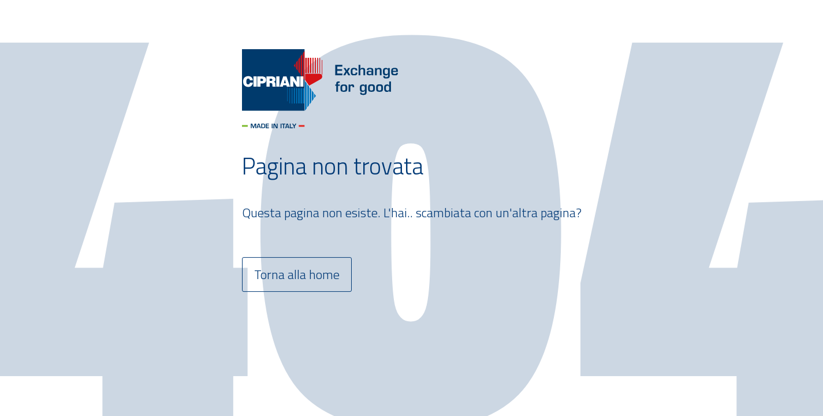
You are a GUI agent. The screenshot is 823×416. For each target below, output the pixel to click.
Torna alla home (297, 274)
